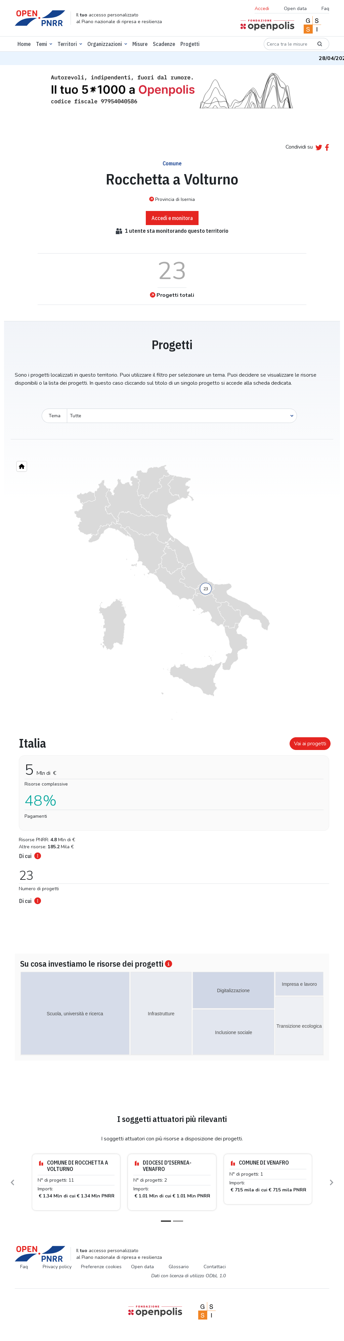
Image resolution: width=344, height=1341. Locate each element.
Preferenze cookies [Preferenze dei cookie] (101, 1267)
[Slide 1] (166, 1221)
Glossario (179, 1267)
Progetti (190, 44)
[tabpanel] (172, 818)
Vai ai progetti (310, 743)
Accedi (262, 8)
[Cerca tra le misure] (287, 44)
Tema (54, 416)
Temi (41, 44)
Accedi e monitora (172, 218)
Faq (325, 8)
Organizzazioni (104, 44)
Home (24, 44)
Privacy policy (57, 1267)
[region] (172, 592)
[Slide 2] (178, 1221)
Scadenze (164, 44)
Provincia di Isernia (172, 199)
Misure (139, 44)
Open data (295, 8)
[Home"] (22, 466)
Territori (67, 44)
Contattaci (215, 1267)
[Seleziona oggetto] (182, 416)
